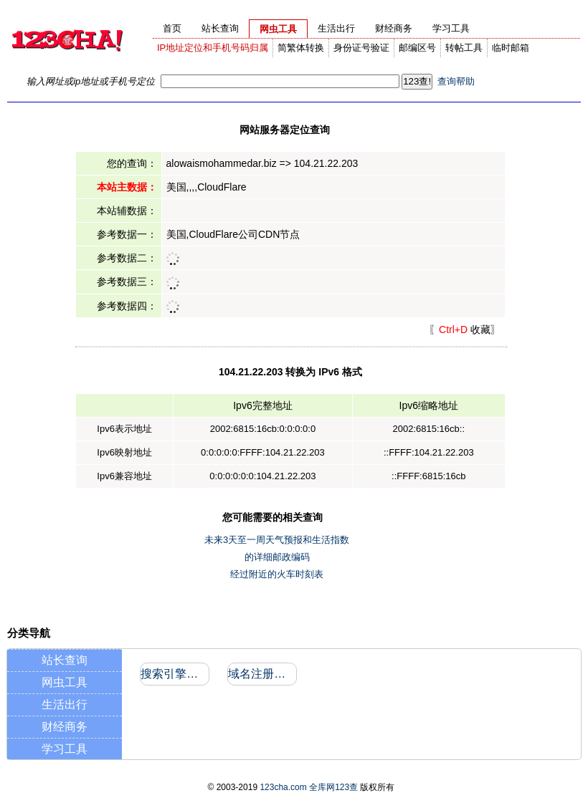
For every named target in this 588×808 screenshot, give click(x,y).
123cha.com (283, 787)
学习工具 (64, 749)
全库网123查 (333, 787)
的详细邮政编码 (277, 557)
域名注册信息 (261, 674)
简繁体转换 (301, 47)
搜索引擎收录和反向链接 (174, 674)
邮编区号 (417, 47)
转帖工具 (464, 47)
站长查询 (64, 660)
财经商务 (64, 727)
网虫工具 (64, 682)
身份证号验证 (361, 47)
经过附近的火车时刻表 (276, 574)
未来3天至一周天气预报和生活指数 (276, 539)
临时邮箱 (510, 47)
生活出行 (64, 704)
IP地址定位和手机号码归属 (212, 47)
